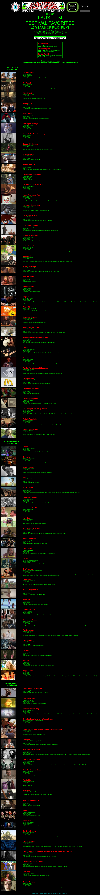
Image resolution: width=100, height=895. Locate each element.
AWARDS (43, 38)
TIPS (55, 38)
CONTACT (61, 38)
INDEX (37, 38)
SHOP (50, 38)
